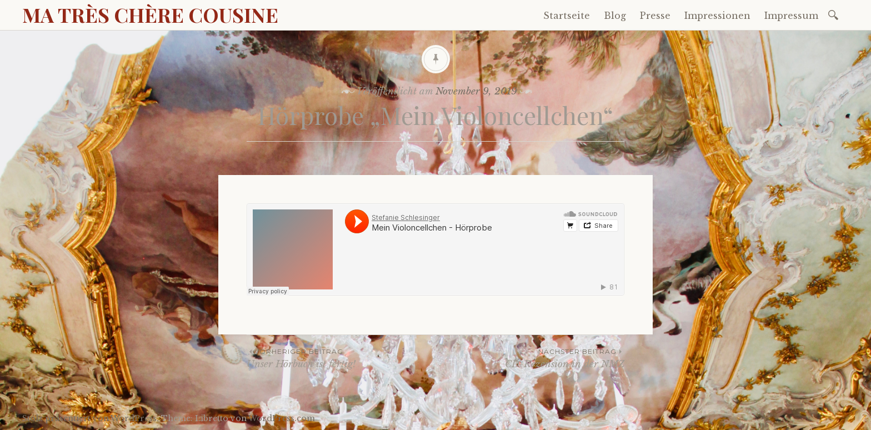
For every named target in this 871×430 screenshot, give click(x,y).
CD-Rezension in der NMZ (530, 358)
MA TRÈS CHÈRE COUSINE (150, 14)
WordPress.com (281, 418)
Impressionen (717, 15)
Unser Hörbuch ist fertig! (341, 358)
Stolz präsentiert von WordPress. (90, 418)
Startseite (566, 15)
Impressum (791, 15)
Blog (615, 15)
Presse (655, 15)
